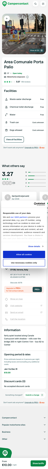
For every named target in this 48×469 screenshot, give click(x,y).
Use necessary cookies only (24, 263)
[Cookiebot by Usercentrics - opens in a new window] (34, 204)
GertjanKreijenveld (20, 196)
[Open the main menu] (43, 4)
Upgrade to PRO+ (32, 147)
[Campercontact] (15, 4)
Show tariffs (38, 463)
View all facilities (14, 139)
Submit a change (35, 395)
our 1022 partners (19, 217)
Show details (34, 246)
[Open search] (35, 4)
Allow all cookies (24, 254)
